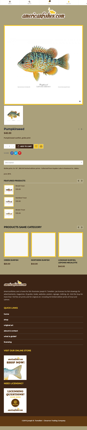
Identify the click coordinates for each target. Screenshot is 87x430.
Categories (10, 2)
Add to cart (24, 146)
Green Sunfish (11, 263)
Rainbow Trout (21, 201)
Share (12, 153)
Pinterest (19, 153)
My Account (68, 2)
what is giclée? (11, 340)
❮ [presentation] (78, 183)
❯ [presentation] (81, 183)
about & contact (11, 334)
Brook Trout (20, 189)
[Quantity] (9, 146)
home (6, 317)
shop (6, 323)
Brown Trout (20, 213)
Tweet (16, 153)
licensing (8, 346)
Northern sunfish (41, 263)
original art (9, 328)
